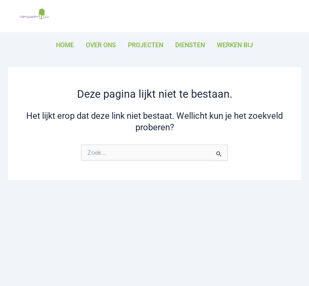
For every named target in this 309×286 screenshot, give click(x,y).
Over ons (101, 45)
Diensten (190, 45)
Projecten (145, 45)
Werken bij (235, 45)
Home (65, 45)
